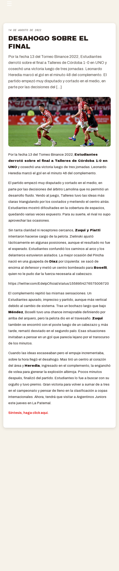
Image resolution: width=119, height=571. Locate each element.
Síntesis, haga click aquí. (28, 413)
